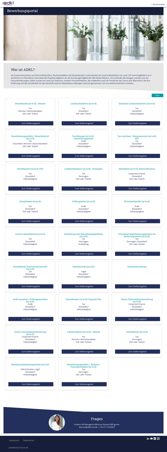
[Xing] (155, 438)
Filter (157, 95)
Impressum (13, 440)
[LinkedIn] (148, 438)
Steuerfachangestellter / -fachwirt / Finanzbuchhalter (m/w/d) (83, 365)
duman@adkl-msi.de (88, 427)
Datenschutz (27, 440)
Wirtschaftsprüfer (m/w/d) (137, 201)
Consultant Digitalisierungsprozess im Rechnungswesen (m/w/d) (137, 235)
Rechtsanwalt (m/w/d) (83, 266)
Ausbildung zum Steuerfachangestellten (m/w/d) (83, 235)
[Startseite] (11, 3)
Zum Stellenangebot (31, 123)
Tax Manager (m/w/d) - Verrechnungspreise (83, 137)
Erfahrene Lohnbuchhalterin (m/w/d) (136, 103)
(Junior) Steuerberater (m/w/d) (30, 234)
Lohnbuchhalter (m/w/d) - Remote (83, 331)
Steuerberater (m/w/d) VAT (30, 168)
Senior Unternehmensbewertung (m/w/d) (137, 300)
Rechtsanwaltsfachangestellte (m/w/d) (30, 364)
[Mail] (158, 438)
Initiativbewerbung (136, 266)
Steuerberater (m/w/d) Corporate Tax (84, 299)
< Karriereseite (158, 4)
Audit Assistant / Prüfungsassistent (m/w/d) (30, 300)
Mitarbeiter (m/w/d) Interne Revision (137, 168)
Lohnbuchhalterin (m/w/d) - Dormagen (83, 168)
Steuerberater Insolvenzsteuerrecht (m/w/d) (30, 267)
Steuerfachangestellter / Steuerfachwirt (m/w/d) (30, 137)
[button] (3, 448)
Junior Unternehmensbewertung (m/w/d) (30, 333)
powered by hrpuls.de (18, 447)
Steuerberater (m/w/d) (30, 201)
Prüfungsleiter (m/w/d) (83, 201)
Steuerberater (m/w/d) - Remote (30, 103)
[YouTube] (151, 438)
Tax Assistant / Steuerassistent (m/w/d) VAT (136, 137)
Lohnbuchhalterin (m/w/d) (83, 103)
